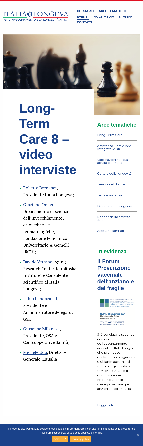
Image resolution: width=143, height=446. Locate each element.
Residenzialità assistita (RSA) (113, 218)
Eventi (83, 16)
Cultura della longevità (114, 173)
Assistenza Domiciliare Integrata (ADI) (114, 147)
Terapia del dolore (111, 184)
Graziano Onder (38, 204)
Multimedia (103, 16)
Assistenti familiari (110, 231)
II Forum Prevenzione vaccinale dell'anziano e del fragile (115, 274)
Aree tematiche (113, 11)
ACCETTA (60, 439)
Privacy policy (80, 439)
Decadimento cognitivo (115, 206)
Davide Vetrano (37, 262)
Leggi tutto (105, 405)
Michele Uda (35, 352)
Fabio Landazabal (40, 298)
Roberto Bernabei (40, 188)
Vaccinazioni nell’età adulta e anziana (112, 161)
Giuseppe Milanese (41, 329)
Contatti (85, 22)
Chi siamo (85, 11)
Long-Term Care (109, 135)
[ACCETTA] (138, 435)
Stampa (125, 16)
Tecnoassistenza (109, 195)
